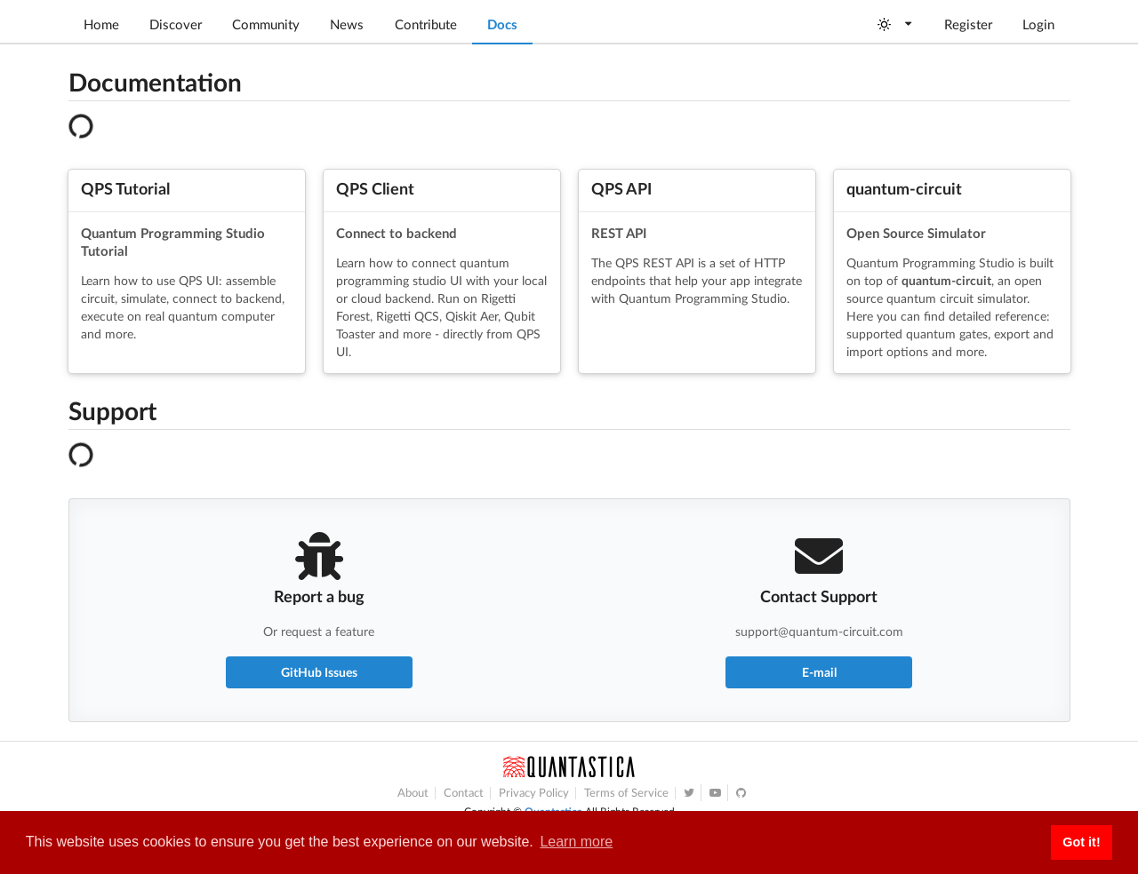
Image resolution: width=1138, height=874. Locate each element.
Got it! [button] (1081, 842)
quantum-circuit (904, 188)
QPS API (621, 188)
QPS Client (375, 188)
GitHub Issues (319, 671)
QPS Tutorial (125, 188)
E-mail (819, 671)
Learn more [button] (576, 841)
